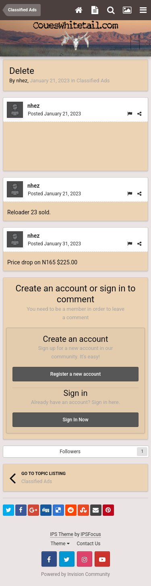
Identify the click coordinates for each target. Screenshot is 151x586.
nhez (21, 80)
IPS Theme (61, 534)
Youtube (102, 559)
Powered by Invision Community (75, 574)
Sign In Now (75, 420)
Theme (60, 543)
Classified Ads (93, 80)
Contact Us (89, 543)
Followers (70, 451)
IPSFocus (91, 534)
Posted (54, 114)
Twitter (66, 559)
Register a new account (75, 374)
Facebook (49, 559)
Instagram (84, 559)
